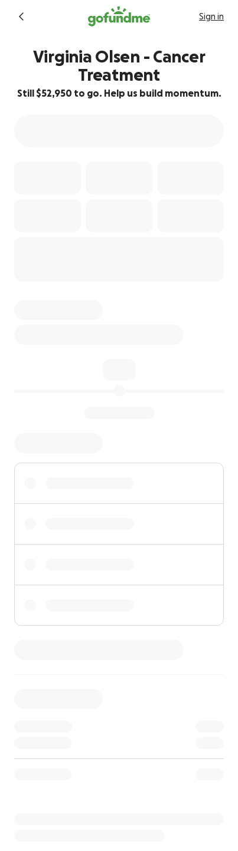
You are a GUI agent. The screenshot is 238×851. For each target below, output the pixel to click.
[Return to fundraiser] (21, 16)
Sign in (211, 16)
